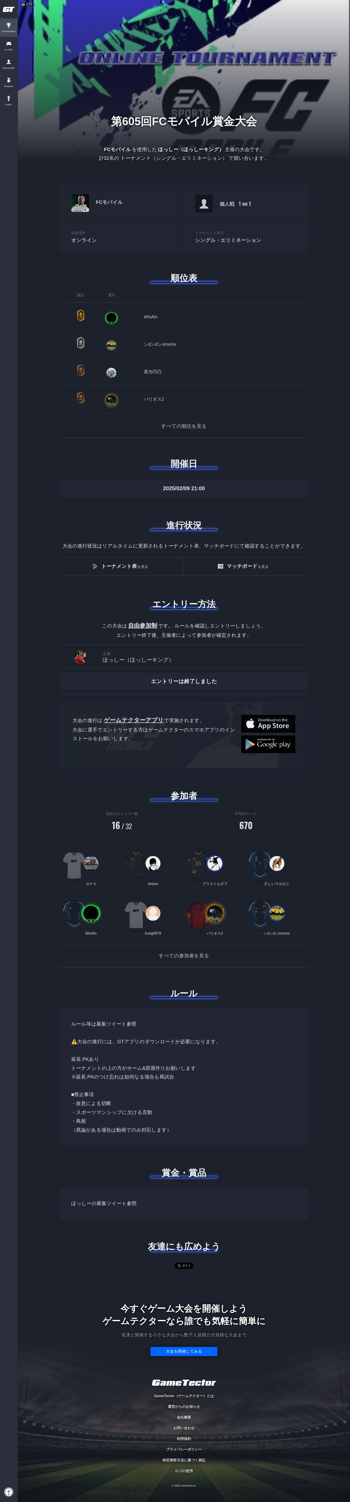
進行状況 (184, 525)
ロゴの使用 (184, 1471)
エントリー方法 (184, 604)
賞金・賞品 (184, 1173)
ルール (184, 993)
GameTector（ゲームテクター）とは (184, 1396)
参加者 (184, 796)
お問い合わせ (184, 1428)
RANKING (8, 86)
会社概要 (184, 1417)
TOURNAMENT (9, 32)
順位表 (184, 278)
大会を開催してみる (184, 1351)
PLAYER (9, 50)
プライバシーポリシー (184, 1449)
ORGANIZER (9, 68)
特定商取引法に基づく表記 (183, 1460)
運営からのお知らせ (184, 1406)
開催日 (184, 464)
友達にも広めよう (184, 1246)
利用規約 (184, 1439)
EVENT (9, 105)
